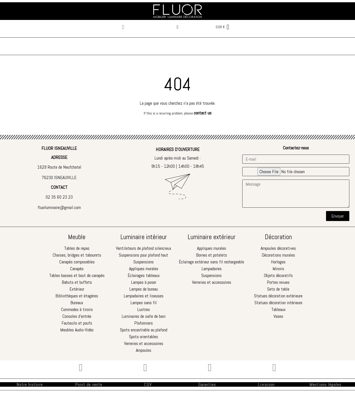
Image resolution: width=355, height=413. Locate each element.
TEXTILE (254, 46)
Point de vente (88, 384)
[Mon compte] (177, 27)
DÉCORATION (227, 46)
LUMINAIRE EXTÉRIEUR (186, 46)
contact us (202, 113)
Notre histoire (30, 384)
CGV (148, 384)
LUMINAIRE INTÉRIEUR (137, 46)
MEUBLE (100, 46)
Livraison (266, 384)
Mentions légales (325, 384)
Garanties (207, 384)
